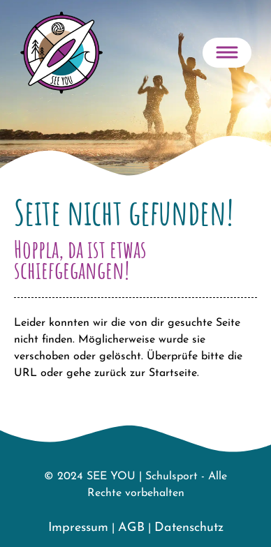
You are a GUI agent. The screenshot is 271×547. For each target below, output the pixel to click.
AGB (131, 527)
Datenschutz (189, 527)
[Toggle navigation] (227, 52)
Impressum (78, 527)
